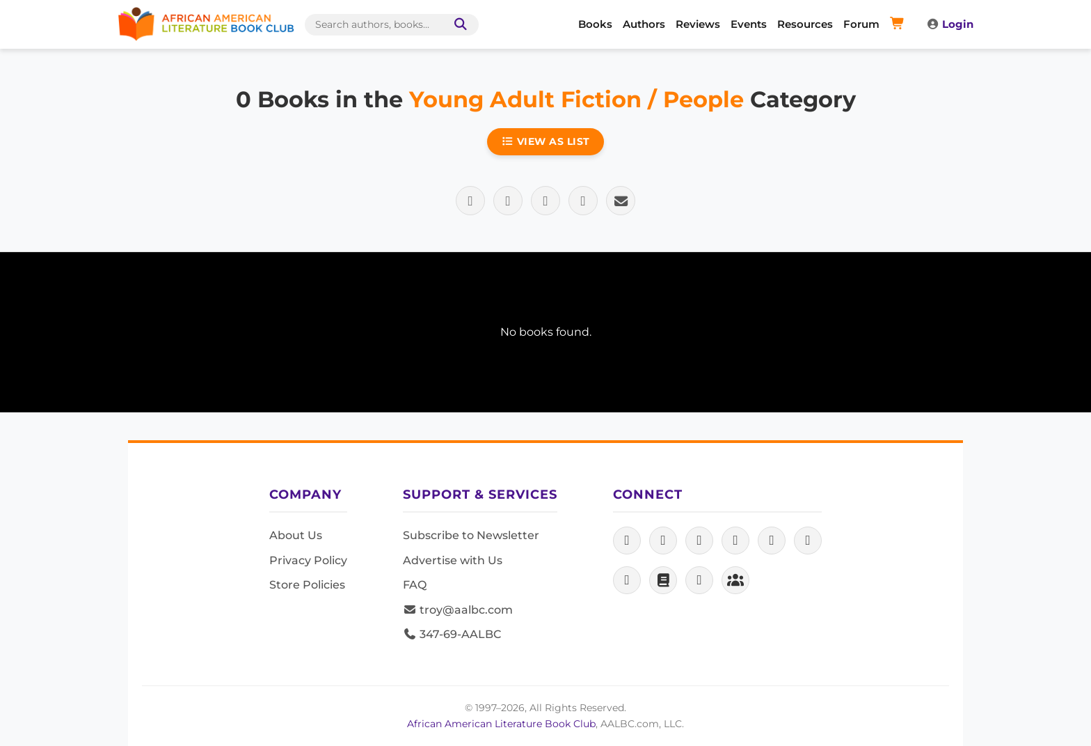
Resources (805, 24)
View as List (545, 141)
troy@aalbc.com (458, 609)
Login (949, 24)
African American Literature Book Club (501, 723)
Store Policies (307, 584)
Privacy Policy (308, 560)
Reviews (698, 24)
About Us (295, 535)
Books (595, 24)
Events (749, 24)
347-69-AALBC (452, 634)
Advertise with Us (452, 560)
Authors (644, 24)
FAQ (415, 584)
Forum (861, 24)
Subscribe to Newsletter (471, 535)
